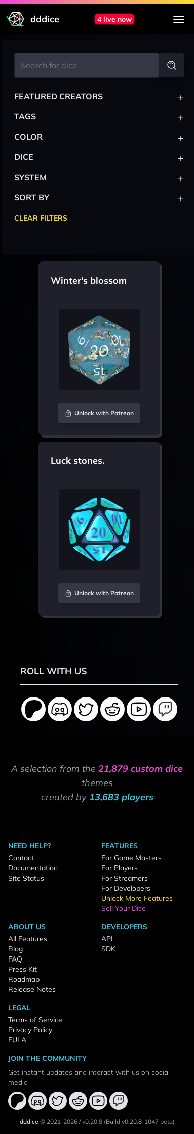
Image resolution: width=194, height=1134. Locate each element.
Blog (15, 948)
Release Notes (32, 989)
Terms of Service (35, 1019)
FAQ (15, 959)
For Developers (125, 888)
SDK (108, 948)
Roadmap (24, 979)
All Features (27, 938)
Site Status (26, 878)
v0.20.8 (92, 1121)
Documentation (33, 868)
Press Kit (22, 969)
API (107, 938)
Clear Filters (40, 218)
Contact (21, 857)
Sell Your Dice (123, 908)
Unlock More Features (137, 898)
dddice (29, 1121)
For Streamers (124, 878)
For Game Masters (131, 857)
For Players (119, 868)
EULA (17, 1039)
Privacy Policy (30, 1029)
